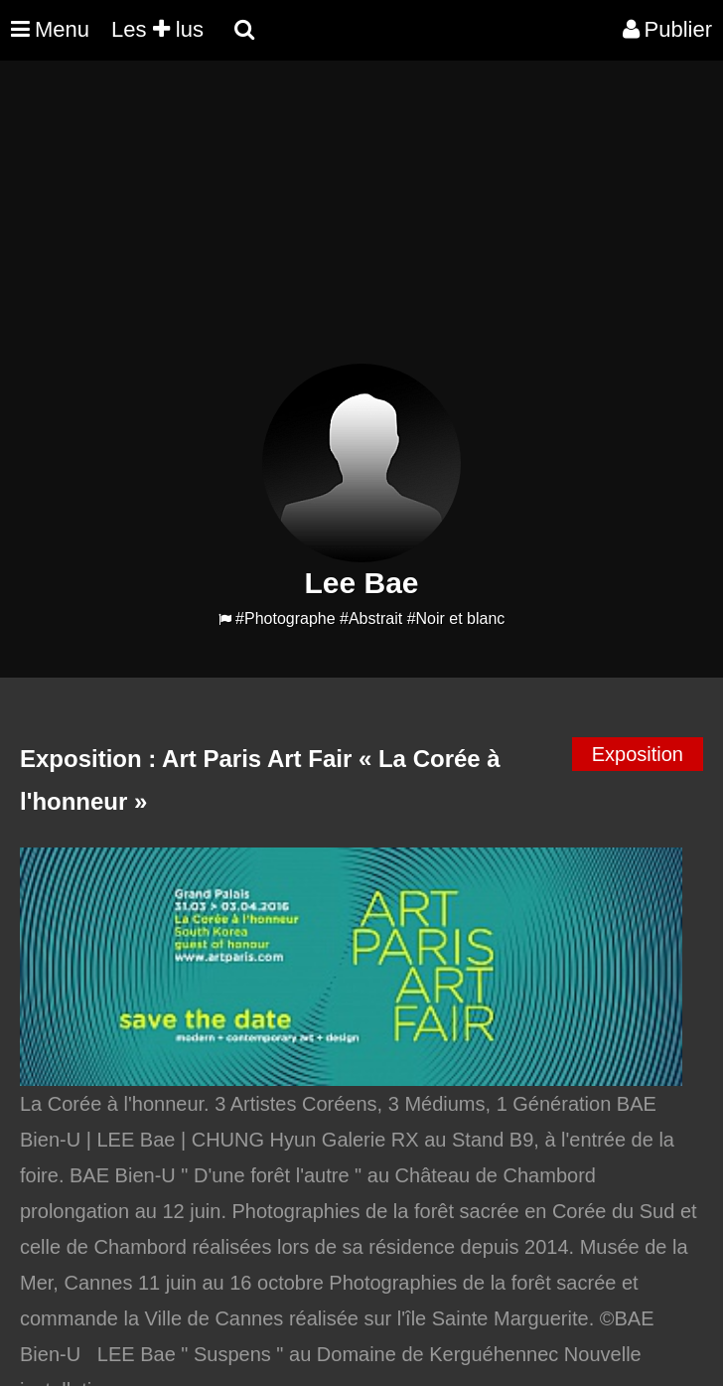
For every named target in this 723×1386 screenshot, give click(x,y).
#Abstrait (371, 618)
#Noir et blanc (456, 618)
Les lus (157, 29)
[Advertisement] (361, 224)
